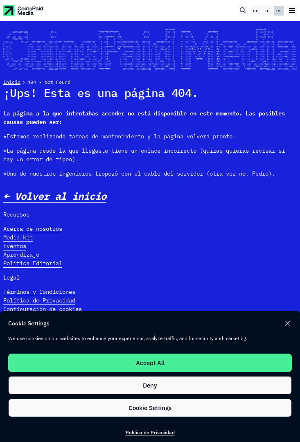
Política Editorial (32, 263)
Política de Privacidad (150, 432)
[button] (288, 323)
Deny (150, 385)
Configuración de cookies (42, 309)
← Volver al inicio (54, 196)
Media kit (18, 237)
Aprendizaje (21, 254)
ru (267, 10)
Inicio (11, 82)
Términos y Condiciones (39, 291)
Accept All (150, 363)
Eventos (14, 246)
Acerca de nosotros (32, 228)
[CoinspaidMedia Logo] (23, 10)
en (256, 10)
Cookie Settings (150, 408)
